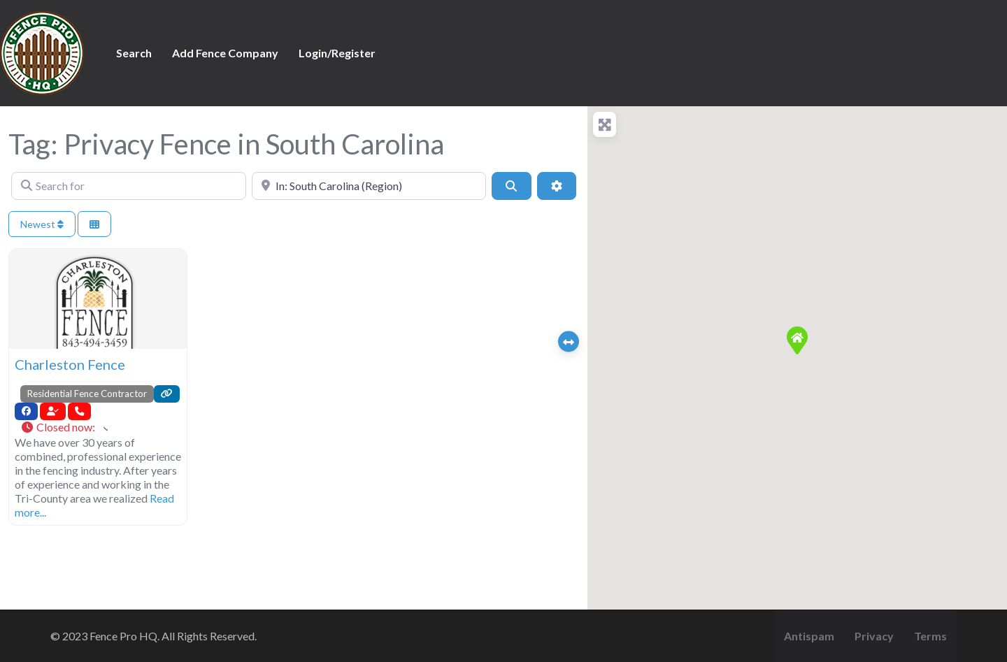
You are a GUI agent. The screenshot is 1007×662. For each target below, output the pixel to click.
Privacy (874, 635)
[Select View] (94, 224)
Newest (42, 224)
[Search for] (128, 186)
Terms (930, 635)
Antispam (809, 635)
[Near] (369, 186)
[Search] (511, 186)
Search (134, 52)
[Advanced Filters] (556, 186)
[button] (64, 428)
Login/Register (337, 52)
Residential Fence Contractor (87, 393)
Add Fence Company (225, 52)
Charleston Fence (70, 364)
